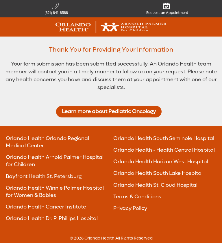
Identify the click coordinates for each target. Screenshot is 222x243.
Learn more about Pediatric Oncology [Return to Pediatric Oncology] (109, 111)
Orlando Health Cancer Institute (46, 207)
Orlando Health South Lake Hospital (158, 173)
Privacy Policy (130, 208)
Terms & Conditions (137, 196)
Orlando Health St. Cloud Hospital (155, 185)
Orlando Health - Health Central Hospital (164, 150)
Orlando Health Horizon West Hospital (160, 161)
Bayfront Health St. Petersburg (44, 176)
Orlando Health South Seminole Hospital (163, 138)
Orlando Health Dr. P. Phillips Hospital (52, 218)
